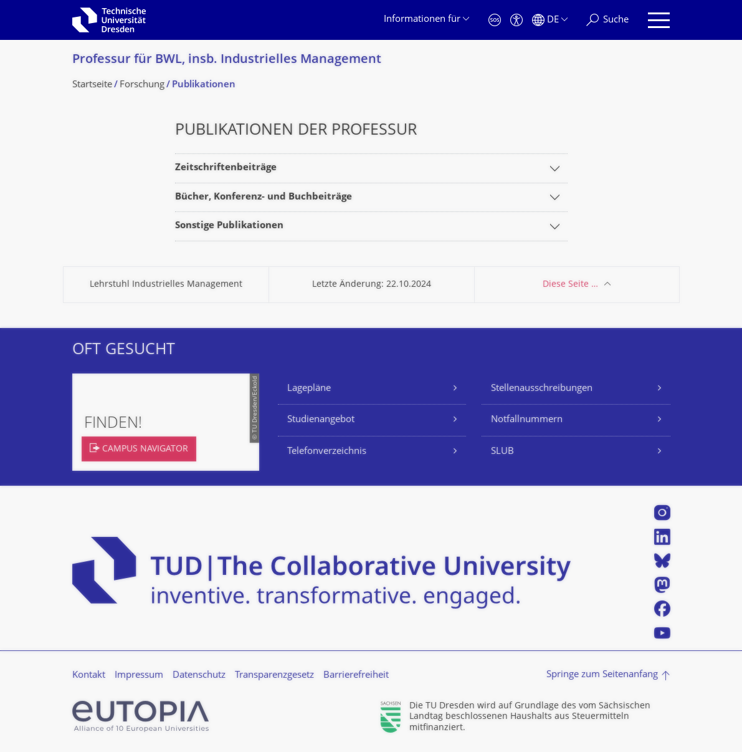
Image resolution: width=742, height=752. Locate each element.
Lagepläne (309, 388)
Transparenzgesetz (274, 675)
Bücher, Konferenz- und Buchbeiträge (263, 197)
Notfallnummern (527, 420)
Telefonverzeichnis (326, 451)
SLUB (502, 451)
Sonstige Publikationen (229, 226)
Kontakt (88, 675)
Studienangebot (320, 420)
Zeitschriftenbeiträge (226, 168)
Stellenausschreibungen (541, 388)
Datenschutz (199, 675)
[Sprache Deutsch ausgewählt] (550, 20)
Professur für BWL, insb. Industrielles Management (226, 60)
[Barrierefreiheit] (516, 20)
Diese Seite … (570, 285)
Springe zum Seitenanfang (602, 675)
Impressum (139, 675)
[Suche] (607, 20)
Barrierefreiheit (356, 675)
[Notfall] (495, 20)
